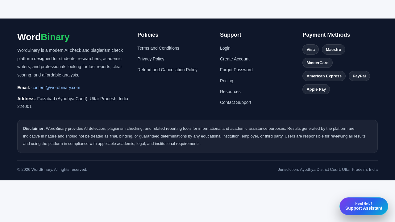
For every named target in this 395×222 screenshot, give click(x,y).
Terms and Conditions (158, 48)
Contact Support (235, 102)
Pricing (226, 80)
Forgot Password (236, 69)
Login (225, 48)
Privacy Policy (150, 58)
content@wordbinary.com (55, 87)
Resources (230, 91)
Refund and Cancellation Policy (167, 69)
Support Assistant (363, 206)
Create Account (235, 58)
